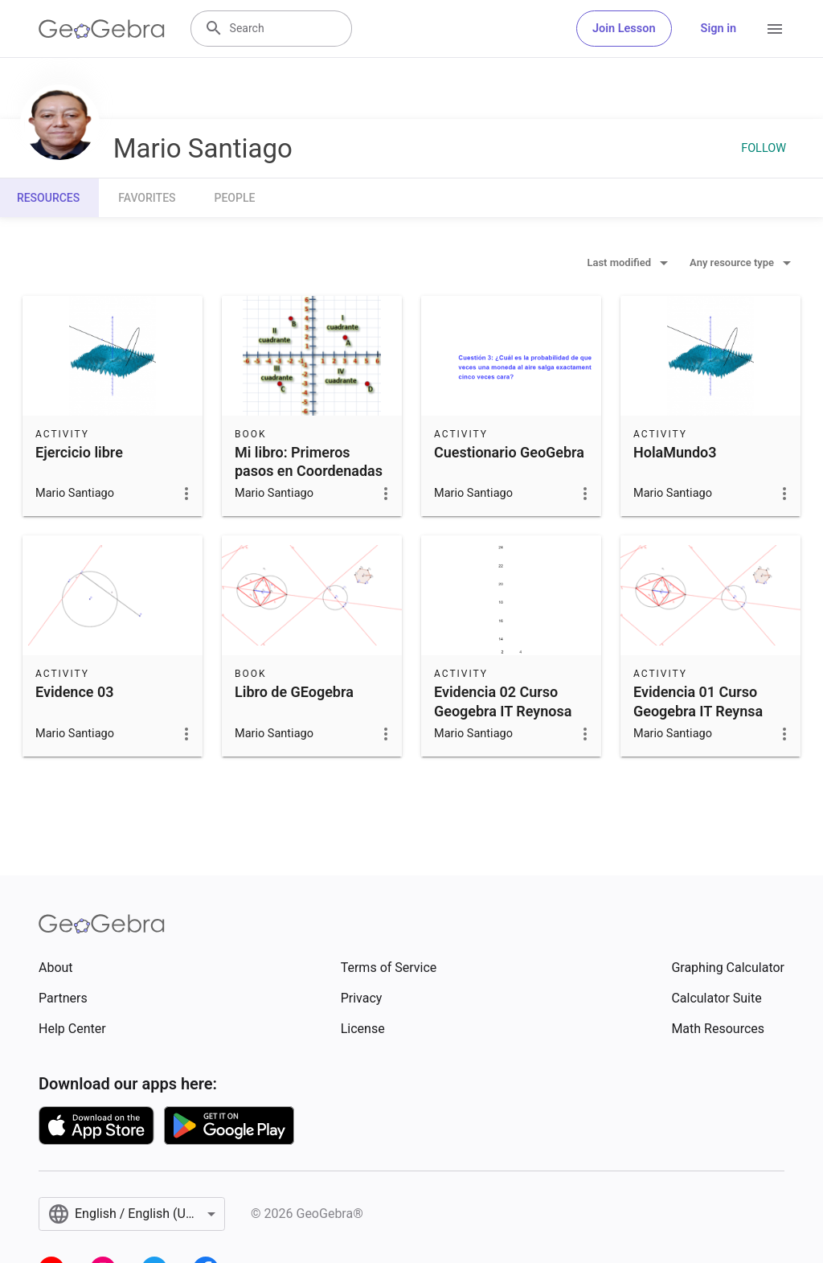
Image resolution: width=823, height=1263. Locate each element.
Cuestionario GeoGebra (509, 452)
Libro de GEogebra (294, 691)
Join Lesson (624, 28)
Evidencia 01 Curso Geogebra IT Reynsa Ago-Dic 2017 (698, 710)
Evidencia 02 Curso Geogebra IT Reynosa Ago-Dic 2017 (502, 710)
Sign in (718, 28)
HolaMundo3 (675, 452)
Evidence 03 (74, 691)
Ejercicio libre (79, 452)
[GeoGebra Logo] (102, 29)
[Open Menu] (774, 29)
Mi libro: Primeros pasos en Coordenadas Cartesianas (309, 471)
